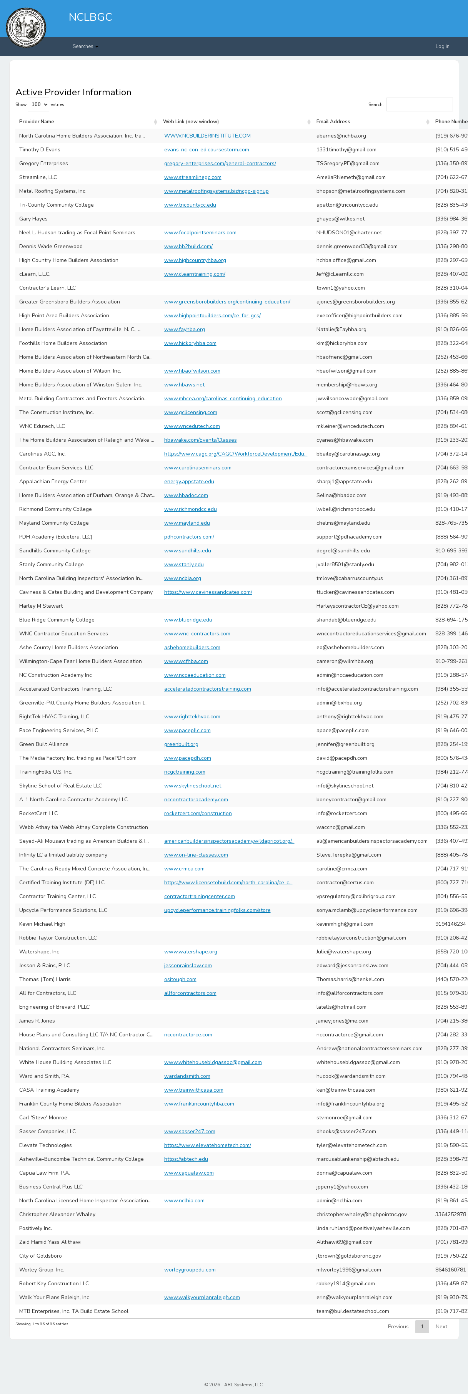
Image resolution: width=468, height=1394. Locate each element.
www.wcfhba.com (186, 661)
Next (441, 1326)
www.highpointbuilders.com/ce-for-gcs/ (212, 315)
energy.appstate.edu (189, 481)
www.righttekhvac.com (192, 716)
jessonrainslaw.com (188, 965)
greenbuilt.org (181, 744)
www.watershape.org (190, 951)
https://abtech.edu (186, 1159)
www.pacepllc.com (187, 730)
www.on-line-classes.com (196, 855)
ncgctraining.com (184, 772)
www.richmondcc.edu (190, 509)
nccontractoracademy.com (196, 799)
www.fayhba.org (184, 329)
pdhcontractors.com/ (189, 536)
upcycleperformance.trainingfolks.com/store (217, 910)
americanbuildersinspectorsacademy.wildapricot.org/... (229, 841)
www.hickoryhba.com (190, 343)
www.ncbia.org (182, 578)
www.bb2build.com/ (188, 246)
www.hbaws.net (184, 384)
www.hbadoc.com (186, 495)
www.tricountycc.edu (190, 205)
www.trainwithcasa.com (193, 1090)
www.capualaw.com (189, 1173)
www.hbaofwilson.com (192, 371)
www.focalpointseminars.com (200, 232)
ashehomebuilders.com (192, 647)
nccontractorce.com (188, 1034)
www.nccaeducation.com (195, 675)
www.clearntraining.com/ (194, 274)
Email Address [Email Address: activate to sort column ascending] (333, 121)
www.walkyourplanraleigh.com (202, 1297)
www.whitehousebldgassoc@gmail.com (213, 1062)
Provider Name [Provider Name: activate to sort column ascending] (36, 121)
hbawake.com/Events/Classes (200, 440)
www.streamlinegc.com (193, 177)
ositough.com (180, 979)
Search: (410, 104)
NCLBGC (90, 17)
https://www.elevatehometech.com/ (207, 1145)
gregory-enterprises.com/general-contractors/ (220, 163)
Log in (443, 46)
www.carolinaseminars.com (198, 467)
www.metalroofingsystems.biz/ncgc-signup (216, 191)
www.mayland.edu (187, 523)
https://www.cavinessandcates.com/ (208, 592)
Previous (398, 1326)
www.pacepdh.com (187, 758)
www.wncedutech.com (192, 426)
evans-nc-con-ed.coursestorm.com (206, 149)
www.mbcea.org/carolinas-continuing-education (223, 398)
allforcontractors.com (190, 993)
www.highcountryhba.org (195, 260)
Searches (85, 46)
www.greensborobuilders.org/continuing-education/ (227, 301)
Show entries (39, 104)
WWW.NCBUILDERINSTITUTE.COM (207, 135)
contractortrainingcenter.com (199, 896)
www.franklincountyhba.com (199, 1103)
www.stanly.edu (184, 564)
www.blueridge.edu (188, 619)
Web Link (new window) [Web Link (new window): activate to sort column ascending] (191, 121)
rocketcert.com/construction (198, 813)
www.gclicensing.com (190, 412)
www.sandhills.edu (187, 550)
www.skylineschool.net (192, 785)
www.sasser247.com (189, 1131)
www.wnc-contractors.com (197, 633)
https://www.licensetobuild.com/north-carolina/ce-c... (228, 882)
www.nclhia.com (184, 1200)
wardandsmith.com (187, 1076)
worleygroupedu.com (190, 1269)
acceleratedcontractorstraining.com (207, 689)
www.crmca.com (184, 868)
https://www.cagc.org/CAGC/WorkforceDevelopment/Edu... (236, 453)
